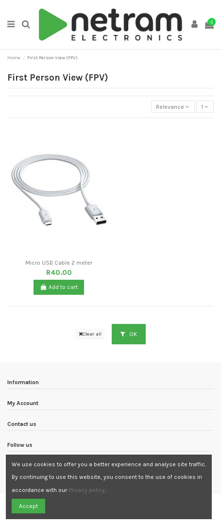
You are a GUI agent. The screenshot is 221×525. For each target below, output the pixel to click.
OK (128, 334)
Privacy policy (86, 490)
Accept (28, 506)
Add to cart (59, 287)
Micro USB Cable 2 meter (58, 262)
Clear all (90, 334)
